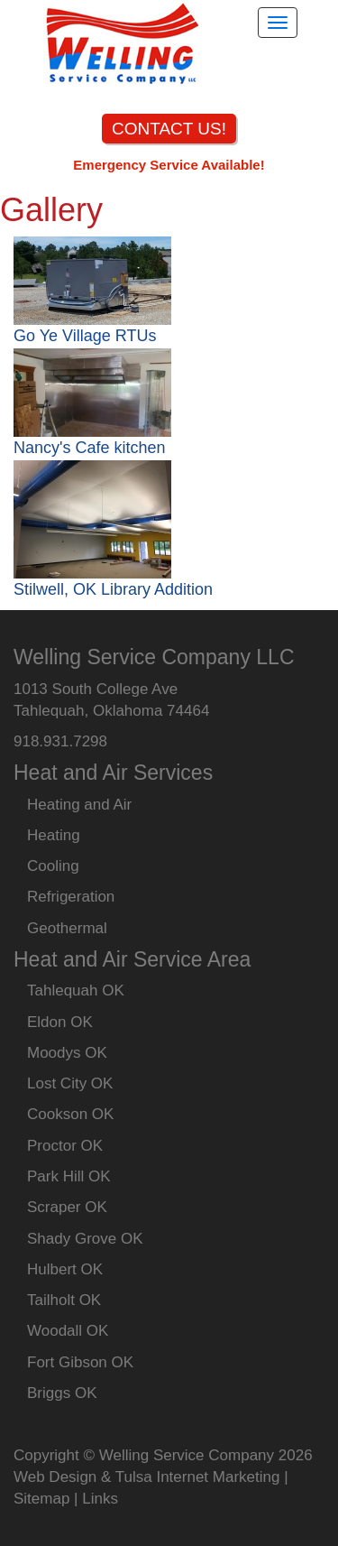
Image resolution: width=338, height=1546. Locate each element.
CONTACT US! (169, 128)
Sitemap (41, 1498)
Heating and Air (79, 804)
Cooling (53, 866)
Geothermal (67, 928)
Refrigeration (70, 896)
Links (100, 1498)
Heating (53, 835)
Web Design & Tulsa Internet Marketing (146, 1477)
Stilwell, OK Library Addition (113, 589)
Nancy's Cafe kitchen (90, 448)
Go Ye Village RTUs (85, 336)
